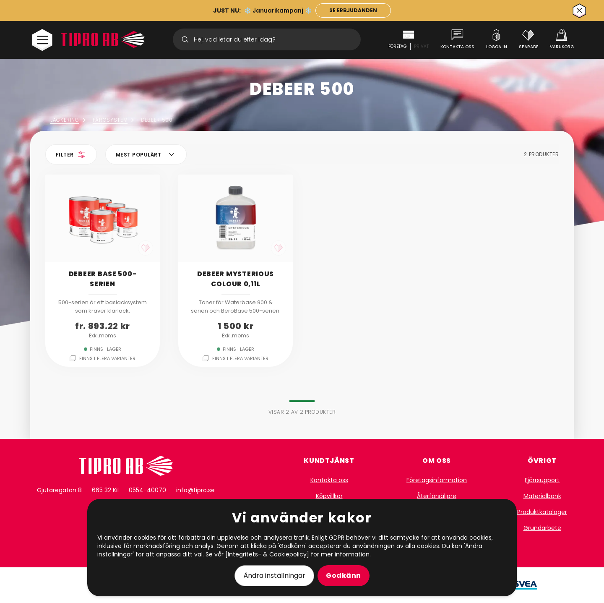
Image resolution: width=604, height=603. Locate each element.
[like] (145, 248)
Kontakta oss (329, 480)
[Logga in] (496, 39)
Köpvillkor (329, 496)
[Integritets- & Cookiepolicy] (267, 554)
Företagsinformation (436, 480)
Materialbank (542, 496)
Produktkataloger (542, 512)
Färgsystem (114, 120)
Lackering (69, 120)
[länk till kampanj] (353, 10)
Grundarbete (542, 528)
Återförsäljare (436, 496)
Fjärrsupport (542, 480)
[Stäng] (579, 10)
